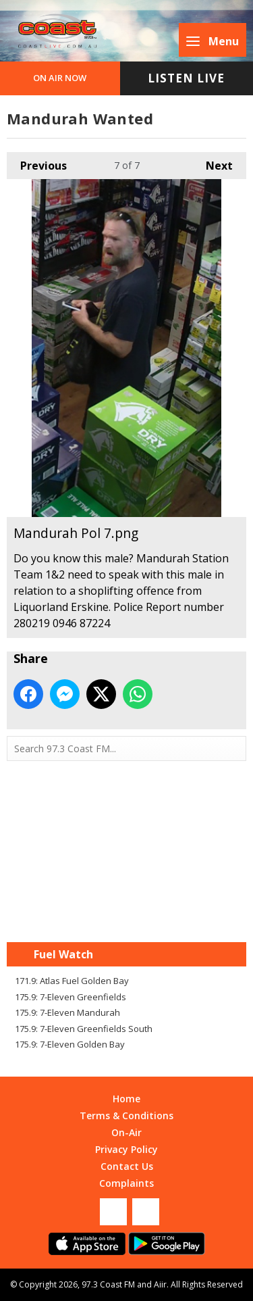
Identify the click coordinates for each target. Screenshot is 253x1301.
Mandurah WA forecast (127, 915)
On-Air (126, 1132)
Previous (37, 162)
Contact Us (127, 1166)
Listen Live (186, 78)
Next (212, 162)
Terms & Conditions (126, 1115)
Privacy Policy (126, 1149)
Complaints (126, 1183)
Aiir (160, 1284)
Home (126, 1098)
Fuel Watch (63, 954)
